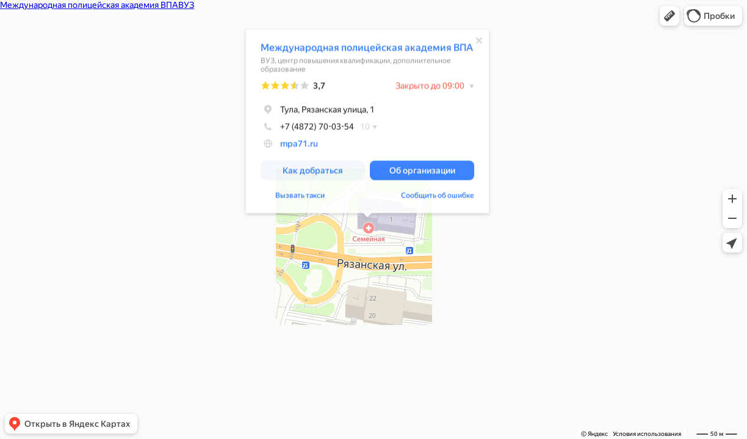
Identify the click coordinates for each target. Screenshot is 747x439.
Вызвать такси (300, 196)
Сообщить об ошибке (437, 196)
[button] (669, 16)
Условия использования (647, 433)
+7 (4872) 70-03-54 (307, 127)
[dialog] (367, 122)
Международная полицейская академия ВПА (367, 48)
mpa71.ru (299, 144)
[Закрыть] (479, 41)
